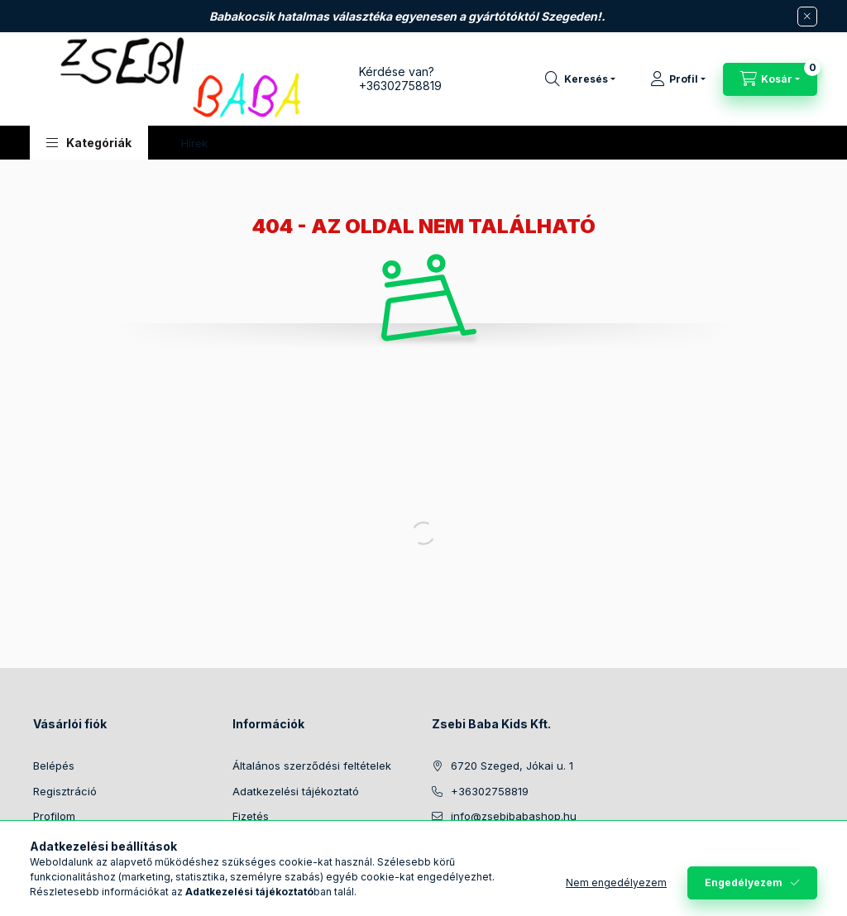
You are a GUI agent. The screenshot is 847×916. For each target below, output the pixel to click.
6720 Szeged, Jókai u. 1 (512, 765)
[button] (89, 143)
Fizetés (250, 816)
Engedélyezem (743, 882)
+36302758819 (400, 86)
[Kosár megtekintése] (770, 79)
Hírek (194, 143)
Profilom (54, 816)
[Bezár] (807, 16)
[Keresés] (580, 79)
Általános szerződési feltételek (311, 765)
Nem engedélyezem (616, 882)
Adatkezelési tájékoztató (295, 791)
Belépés (53, 765)
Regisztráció (65, 791)
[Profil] (678, 79)
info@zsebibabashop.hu (514, 816)
